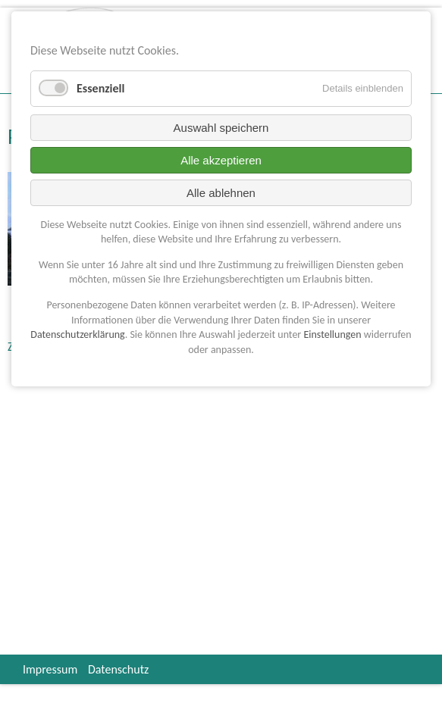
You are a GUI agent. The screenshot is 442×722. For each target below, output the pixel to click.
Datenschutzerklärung (77, 334)
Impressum (50, 669)
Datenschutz (118, 669)
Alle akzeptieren (221, 160)
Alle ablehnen (221, 192)
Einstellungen (332, 334)
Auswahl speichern (221, 127)
